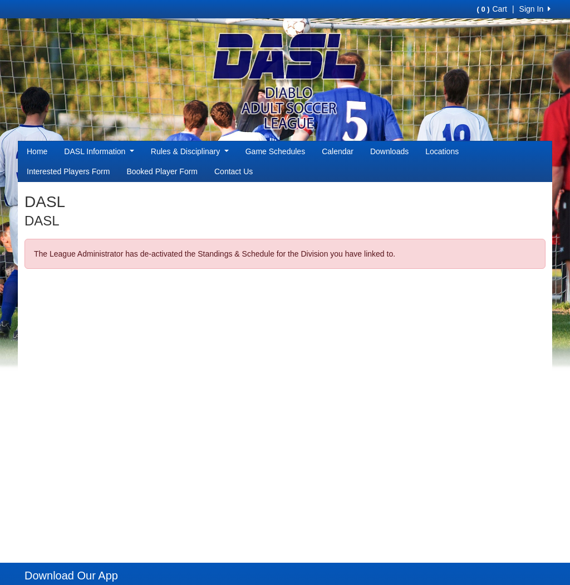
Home (37, 151)
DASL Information (99, 151)
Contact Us (233, 171)
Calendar (337, 151)
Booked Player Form (162, 171)
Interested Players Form (68, 171)
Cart (491, 8)
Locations (442, 151)
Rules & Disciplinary (190, 151)
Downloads (389, 151)
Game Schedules (275, 151)
